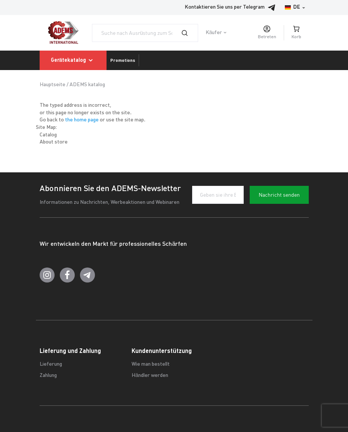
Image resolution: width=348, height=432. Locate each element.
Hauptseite (52, 85)
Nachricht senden (279, 195)
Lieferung (51, 364)
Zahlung (48, 375)
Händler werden (150, 375)
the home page (82, 120)
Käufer (214, 33)
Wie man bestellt (151, 364)
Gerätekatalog (73, 60)
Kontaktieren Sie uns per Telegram (232, 7)
